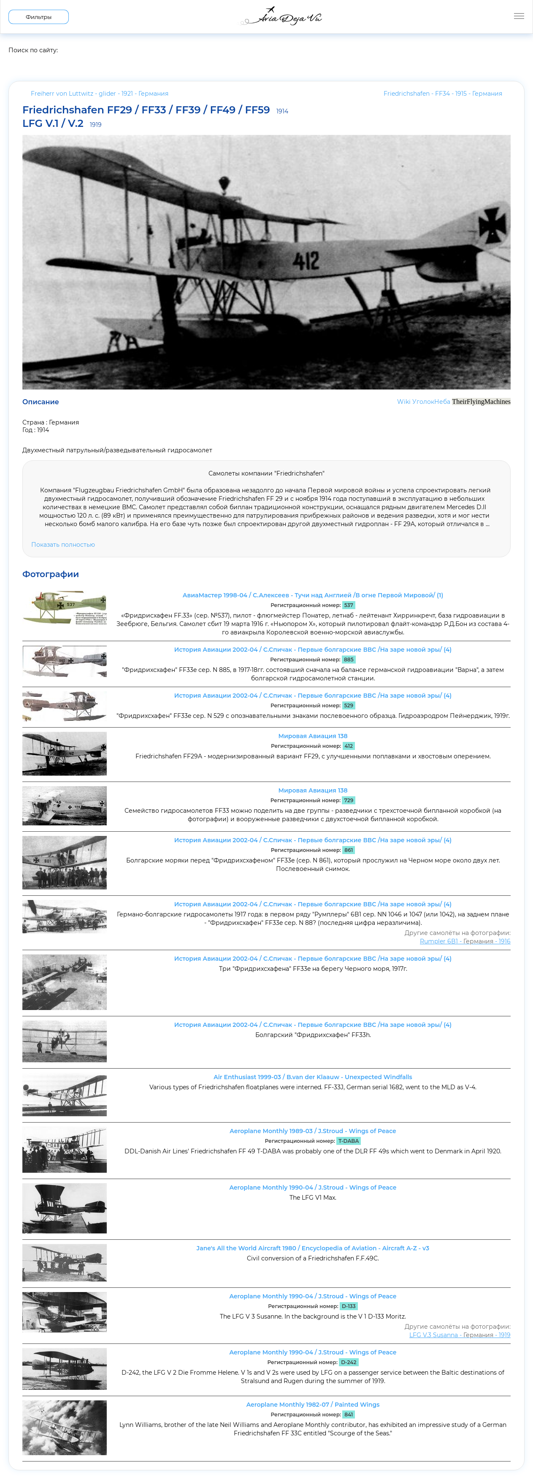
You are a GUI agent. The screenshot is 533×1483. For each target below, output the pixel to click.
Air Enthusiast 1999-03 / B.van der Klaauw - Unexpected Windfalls (313, 1077)
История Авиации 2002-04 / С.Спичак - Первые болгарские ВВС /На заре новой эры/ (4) (313, 649)
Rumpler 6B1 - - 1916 (465, 941)
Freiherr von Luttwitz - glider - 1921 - (99, 93)
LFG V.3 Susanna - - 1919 (460, 1335)
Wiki (404, 402)
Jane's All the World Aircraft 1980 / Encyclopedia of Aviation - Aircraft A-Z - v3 (313, 1248)
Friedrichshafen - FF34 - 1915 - (443, 93)
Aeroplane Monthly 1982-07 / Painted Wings (313, 1404)
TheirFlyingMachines (481, 401)
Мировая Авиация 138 (312, 736)
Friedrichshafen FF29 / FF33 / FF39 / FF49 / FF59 (155, 110)
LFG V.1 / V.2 (62, 124)
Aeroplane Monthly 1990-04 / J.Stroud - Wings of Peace (312, 1187)
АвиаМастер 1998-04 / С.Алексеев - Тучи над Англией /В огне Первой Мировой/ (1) (313, 595)
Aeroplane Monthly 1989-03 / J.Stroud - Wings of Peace (313, 1131)
